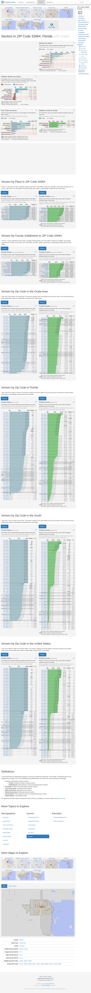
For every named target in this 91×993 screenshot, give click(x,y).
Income (41, 2)
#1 (74, 43)
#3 (36, 110)
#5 (36, 196)
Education (50, 2)
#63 (74, 658)
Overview (21, 2)
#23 (74, 252)
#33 (74, 306)
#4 (74, 110)
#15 (36, 252)
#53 (74, 530)
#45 (36, 530)
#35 (36, 402)
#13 (74, 196)
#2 (36, 76)
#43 (74, 402)
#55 (36, 658)
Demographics (31, 2)
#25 (36, 306)
